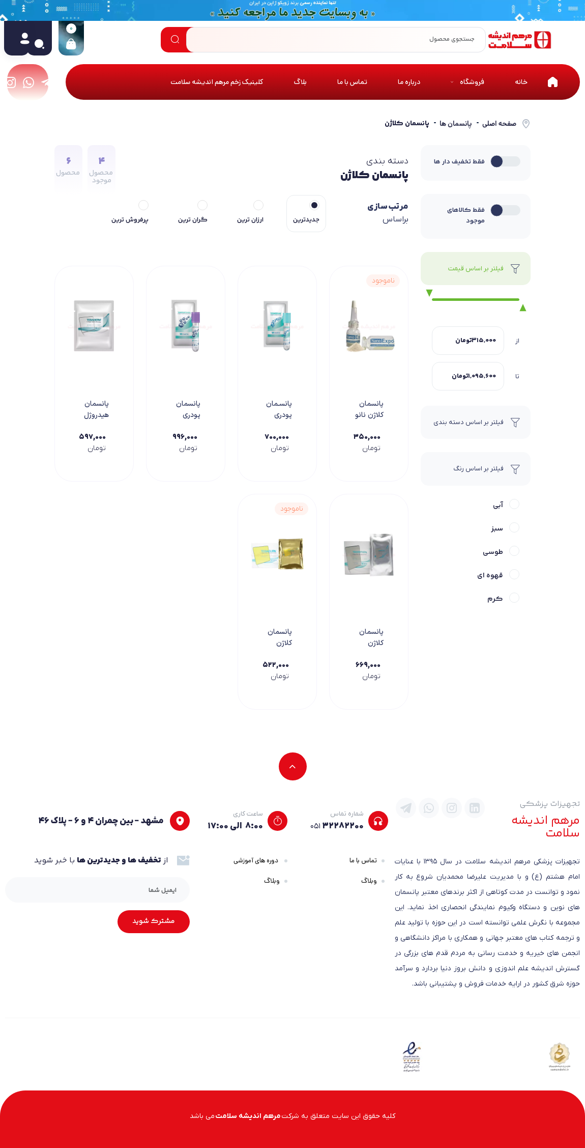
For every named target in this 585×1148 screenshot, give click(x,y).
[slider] (426, 293)
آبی (498, 505)
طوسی (493, 552)
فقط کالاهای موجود (466, 215)
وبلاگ (369, 881)
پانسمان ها (456, 124)
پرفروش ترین (130, 220)
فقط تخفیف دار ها (459, 162)
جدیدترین (306, 220)
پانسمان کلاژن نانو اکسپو (369, 415)
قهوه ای (490, 575)
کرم (495, 599)
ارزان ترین (250, 220)
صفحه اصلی (499, 124)
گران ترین (193, 220)
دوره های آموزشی (256, 860)
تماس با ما (363, 860)
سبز (497, 529)
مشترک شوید (153, 921)
